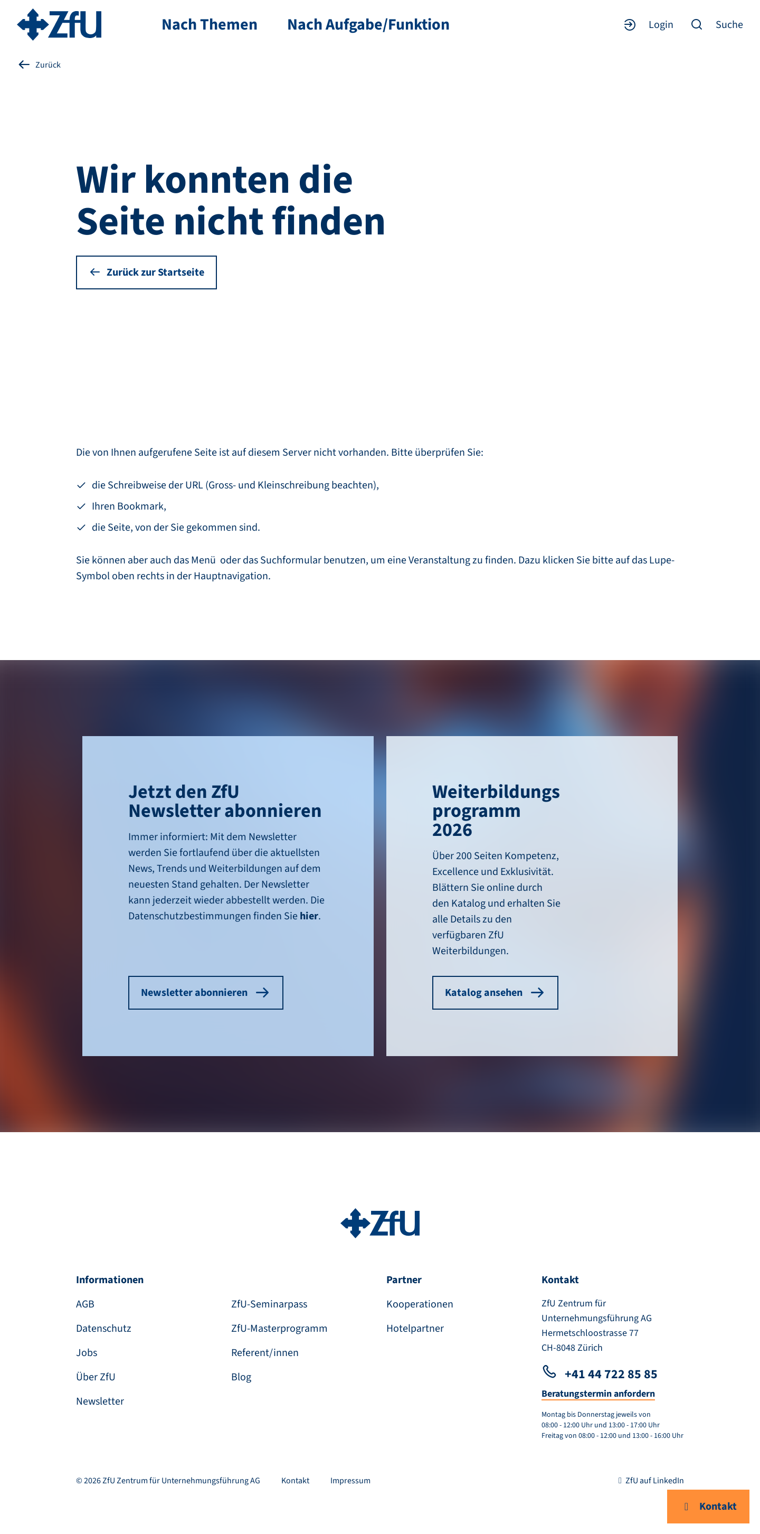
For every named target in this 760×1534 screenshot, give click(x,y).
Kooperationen (419, 1304)
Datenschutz (103, 1328)
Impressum (350, 1480)
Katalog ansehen (495, 992)
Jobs (86, 1352)
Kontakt (708, 1506)
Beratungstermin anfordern (598, 1393)
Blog (241, 1377)
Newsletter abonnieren (206, 992)
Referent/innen (265, 1352)
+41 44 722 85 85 (600, 1374)
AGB (85, 1304)
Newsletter (100, 1401)
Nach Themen (210, 24)
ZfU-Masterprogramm (279, 1328)
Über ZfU (96, 1377)
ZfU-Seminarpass (269, 1304)
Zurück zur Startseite (146, 272)
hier (309, 916)
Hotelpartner (415, 1328)
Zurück (39, 65)
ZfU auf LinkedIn (649, 1480)
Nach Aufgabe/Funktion (368, 24)
